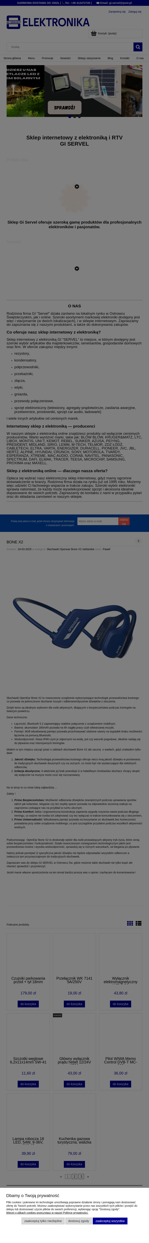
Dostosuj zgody (78, 1221)
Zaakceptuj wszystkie (110, 1221)
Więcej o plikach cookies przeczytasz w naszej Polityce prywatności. (47, 1212)
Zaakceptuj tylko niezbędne (43, 1221)
